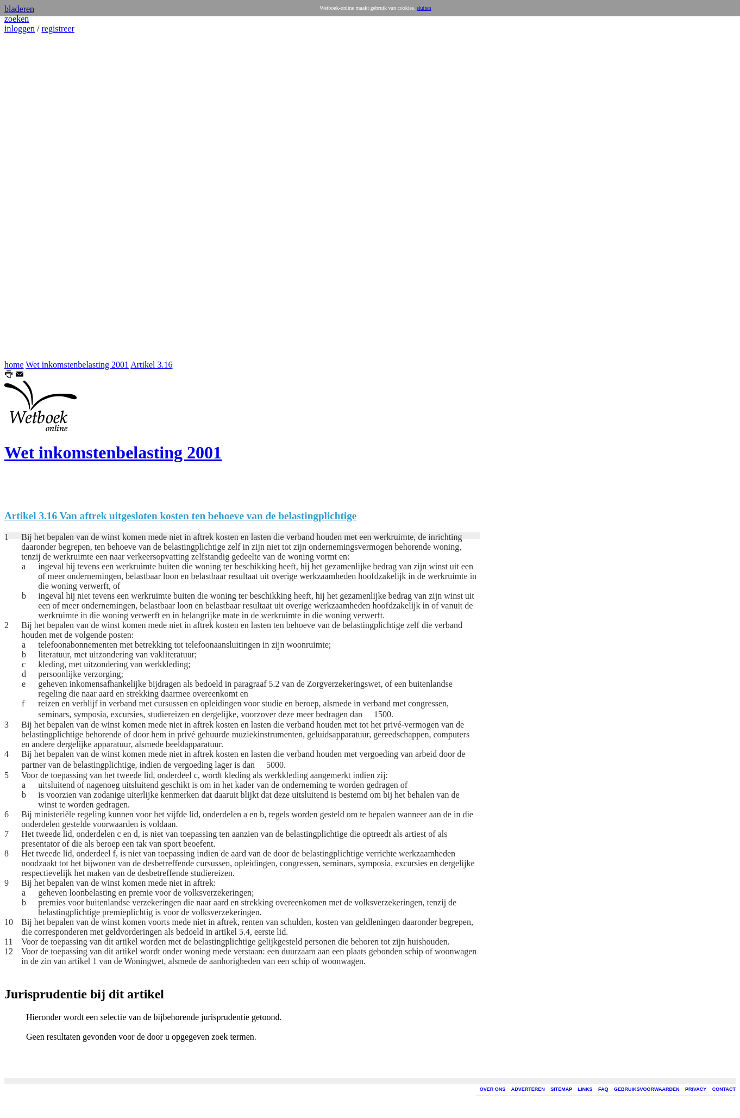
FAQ (603, 1089)
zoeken (16, 18)
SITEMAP (561, 1089)
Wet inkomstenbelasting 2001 (77, 364)
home (14, 364)
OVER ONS (493, 1089)
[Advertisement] (37, 197)
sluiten (424, 8)
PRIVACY (695, 1089)
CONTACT (724, 1089)
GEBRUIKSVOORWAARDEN (646, 1089)
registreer (57, 28)
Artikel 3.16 (151, 364)
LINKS (585, 1089)
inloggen (19, 28)
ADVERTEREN (528, 1089)
